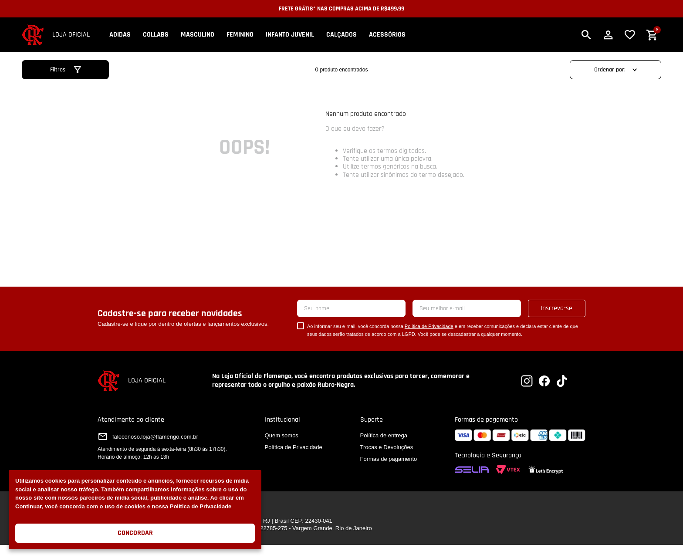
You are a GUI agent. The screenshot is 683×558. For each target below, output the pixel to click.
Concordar (135, 533)
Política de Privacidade (201, 506)
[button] (586, 35)
